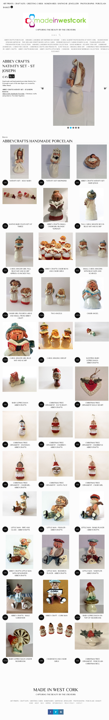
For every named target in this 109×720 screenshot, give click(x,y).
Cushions (65, 49)
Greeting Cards (35, 4)
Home (31, 703)
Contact (79, 703)
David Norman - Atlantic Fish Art (83, 44)
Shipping (48, 703)
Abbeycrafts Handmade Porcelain (13, 94)
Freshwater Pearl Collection (18, 44)
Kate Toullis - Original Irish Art (71, 47)
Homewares (50, 4)
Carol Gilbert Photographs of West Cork (78, 40)
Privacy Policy (69, 703)
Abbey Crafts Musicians (28, 49)
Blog (42, 703)
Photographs (87, 4)
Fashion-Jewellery (97, 42)
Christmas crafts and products (43, 47)
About (37, 703)
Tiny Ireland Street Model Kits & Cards (38, 42)
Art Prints (8, 4)
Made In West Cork (55, 689)
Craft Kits (20, 4)
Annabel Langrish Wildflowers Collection (50, 44)
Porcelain (101, 4)
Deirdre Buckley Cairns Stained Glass (72, 42)
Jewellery (74, 4)
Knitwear (62, 4)
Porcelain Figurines (18, 96)
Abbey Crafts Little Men (50, 49)
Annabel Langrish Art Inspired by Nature (42, 40)
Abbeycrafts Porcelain (14, 40)
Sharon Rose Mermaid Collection (85, 49)
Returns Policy (58, 703)
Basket (6, 7)
